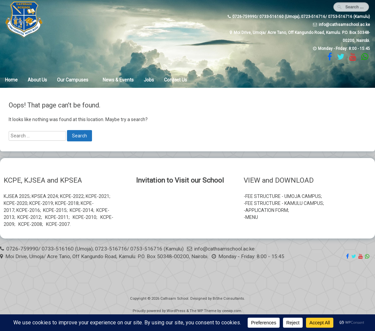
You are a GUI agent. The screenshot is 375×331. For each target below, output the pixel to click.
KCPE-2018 (67, 203)
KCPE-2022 (72, 196)
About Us (37, 80)
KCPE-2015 (55, 210)
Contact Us (175, 80)
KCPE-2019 (41, 203)
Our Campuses (72, 80)
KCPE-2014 (81, 210)
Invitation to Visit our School (180, 180)
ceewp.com (231, 311)
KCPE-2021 (97, 196)
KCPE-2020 (15, 203)
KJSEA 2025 (17, 196)
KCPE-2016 (28, 210)
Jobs (149, 80)
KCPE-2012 (29, 217)
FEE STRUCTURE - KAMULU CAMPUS (284, 203)
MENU (251, 217)
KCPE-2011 (57, 217)
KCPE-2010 (84, 217)
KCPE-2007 (58, 224)
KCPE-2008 (30, 224)
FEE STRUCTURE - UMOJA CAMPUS (283, 196)
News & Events (118, 80)
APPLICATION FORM (266, 210)
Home (11, 80)
